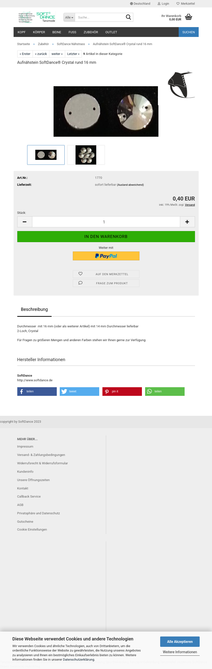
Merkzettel (185, 3)
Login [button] (163, 3)
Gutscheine (25, 521)
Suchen (188, 32)
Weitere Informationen (180, 652)
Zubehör (91, 32)
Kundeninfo (25, 471)
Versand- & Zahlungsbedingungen (41, 455)
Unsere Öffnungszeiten (33, 480)
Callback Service (29, 496)
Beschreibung (34, 309)
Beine (56, 32)
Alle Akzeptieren (180, 642)
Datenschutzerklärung (78, 659)
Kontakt (22, 488)
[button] (140, 3)
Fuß (72, 32)
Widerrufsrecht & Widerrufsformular (42, 463)
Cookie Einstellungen (32, 529)
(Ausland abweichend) (130, 184)
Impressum (25, 446)
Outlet (111, 32)
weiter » (57, 54)
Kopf (22, 32)
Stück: (21, 213)
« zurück (41, 54)
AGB (20, 505)
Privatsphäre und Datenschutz (38, 513)
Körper (39, 32)
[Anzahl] (106, 221)
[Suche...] (69, 17)
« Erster (25, 54)
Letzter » (73, 54)
